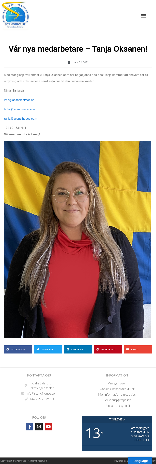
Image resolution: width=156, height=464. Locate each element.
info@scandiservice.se (19, 100)
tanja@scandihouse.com (20, 118)
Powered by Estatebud (125, 460)
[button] (143, 15)
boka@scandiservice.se (20, 109)
